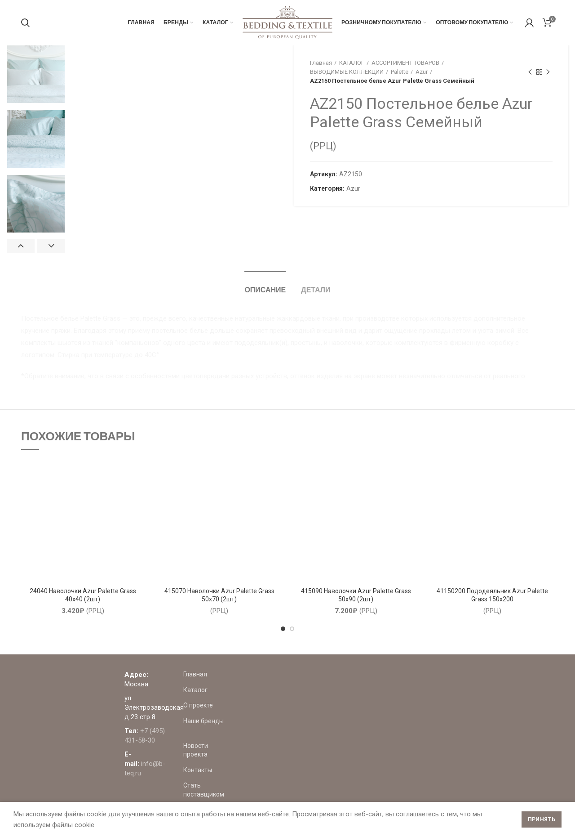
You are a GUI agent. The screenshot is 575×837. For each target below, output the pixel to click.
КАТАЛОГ (351, 62)
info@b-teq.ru (280, 726)
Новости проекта (377, 745)
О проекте (366, 705)
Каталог (364, 690)
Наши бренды (372, 721)
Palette (399, 71)
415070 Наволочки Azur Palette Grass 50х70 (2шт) (219, 595)
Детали (315, 289)
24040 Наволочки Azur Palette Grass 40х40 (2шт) (83, 595)
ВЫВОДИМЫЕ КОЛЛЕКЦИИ (347, 71)
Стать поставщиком (381, 776)
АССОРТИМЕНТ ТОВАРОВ (405, 62)
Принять (541, 819)
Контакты (366, 761)
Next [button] (51, 246)
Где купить (367, 792)
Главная (321, 62)
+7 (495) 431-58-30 (281, 712)
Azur (422, 71)
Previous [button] (21, 246)
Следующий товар (548, 72)
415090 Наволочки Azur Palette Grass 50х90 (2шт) (356, 595)
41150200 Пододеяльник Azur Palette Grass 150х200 (492, 595)
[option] (36, 74)
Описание (265, 289)
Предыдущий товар (530, 72)
